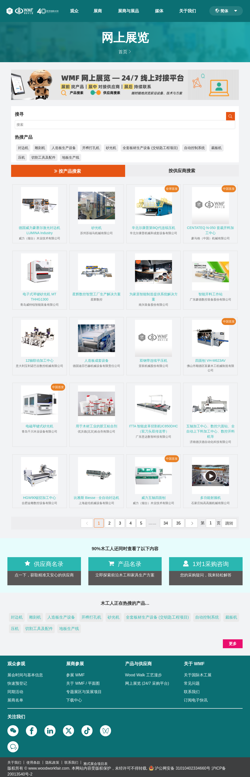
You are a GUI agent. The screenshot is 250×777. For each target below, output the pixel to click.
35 (178, 523)
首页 (122, 51)
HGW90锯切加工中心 (39, 497)
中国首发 (229, 188)
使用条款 (33, 761)
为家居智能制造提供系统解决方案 (153, 296)
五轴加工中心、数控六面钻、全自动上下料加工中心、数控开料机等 (210, 431)
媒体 (160, 10)
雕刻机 (40, 147)
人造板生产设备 (64, 147)
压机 (21, 157)
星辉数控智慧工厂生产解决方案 (96, 294)
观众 (75, 10)
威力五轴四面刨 (153, 497)
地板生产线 (70, 157)
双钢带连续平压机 (153, 360)
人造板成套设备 (96, 360)
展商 (97, 10)
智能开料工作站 (210, 294)
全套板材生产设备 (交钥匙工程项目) (150, 147)
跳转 (229, 523)
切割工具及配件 (43, 157)
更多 (233, 643)
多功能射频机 (210, 497)
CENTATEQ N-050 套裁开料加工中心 (210, 229)
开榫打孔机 (90, 147)
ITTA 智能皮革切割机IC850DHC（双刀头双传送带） (153, 428)
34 (166, 523)
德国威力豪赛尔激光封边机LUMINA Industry (39, 229)
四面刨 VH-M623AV (210, 360)
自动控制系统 (194, 147)
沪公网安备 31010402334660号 (182, 765)
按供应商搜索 (182, 170)
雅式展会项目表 (95, 761)
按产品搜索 (67, 170)
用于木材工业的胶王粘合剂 (96, 426)
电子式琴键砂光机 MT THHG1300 (39, 296)
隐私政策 (52, 761)
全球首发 (172, 188)
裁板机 (216, 147)
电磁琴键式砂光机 (39, 426)
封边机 (23, 147)
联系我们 (71, 761)
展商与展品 (128, 10)
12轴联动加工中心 (40, 360)
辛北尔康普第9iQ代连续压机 (153, 227)
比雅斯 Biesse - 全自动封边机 (96, 497)
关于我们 (188, 10)
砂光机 (111, 147)
